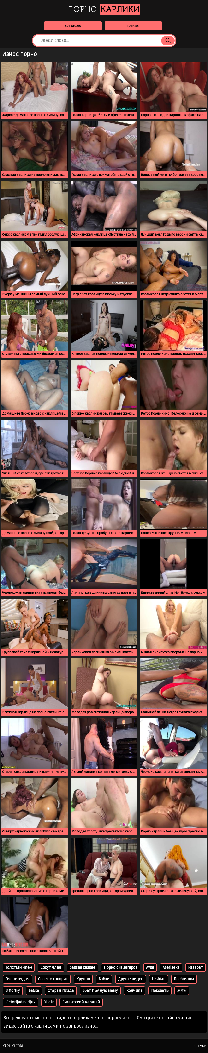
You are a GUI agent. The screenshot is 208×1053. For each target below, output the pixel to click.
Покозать (160, 990)
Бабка (34, 990)
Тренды (133, 26)
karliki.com (12, 1046)
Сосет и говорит (53, 979)
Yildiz (49, 1002)
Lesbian (158, 979)
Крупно (83, 979)
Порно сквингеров (120, 967)
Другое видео (130, 979)
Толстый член (19, 967)
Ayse (150, 967)
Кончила (134, 990)
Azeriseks (171, 967)
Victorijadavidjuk (21, 1002)
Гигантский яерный (81, 1002)
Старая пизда (61, 990)
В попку (13, 990)
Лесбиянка (184, 979)
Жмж (181, 990)
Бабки (104, 979)
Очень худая (18, 979)
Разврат (195, 967)
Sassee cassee (82, 967)
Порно (104, 9)
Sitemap (200, 1046)
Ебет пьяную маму (100, 990)
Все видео (73, 26)
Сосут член (51, 967)
